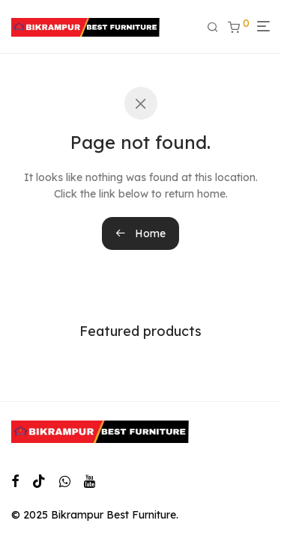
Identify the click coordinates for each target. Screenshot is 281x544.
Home (140, 233)
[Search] (217, 27)
